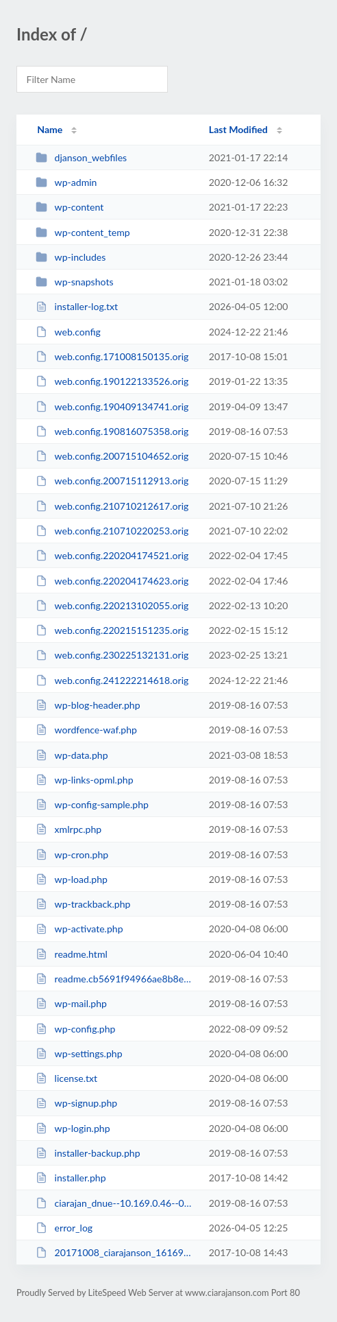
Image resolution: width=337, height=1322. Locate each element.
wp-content (69, 207)
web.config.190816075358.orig (112, 431)
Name (49, 129)
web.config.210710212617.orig (112, 506)
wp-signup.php (76, 1103)
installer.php (70, 1177)
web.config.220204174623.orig (112, 581)
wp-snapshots (74, 281)
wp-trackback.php (83, 904)
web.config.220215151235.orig (112, 630)
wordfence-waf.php (86, 729)
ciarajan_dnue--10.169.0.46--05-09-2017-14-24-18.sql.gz (116, 1203)
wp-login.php (73, 1128)
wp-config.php (75, 1029)
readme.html (72, 954)
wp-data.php (72, 755)
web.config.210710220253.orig (112, 530)
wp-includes (70, 257)
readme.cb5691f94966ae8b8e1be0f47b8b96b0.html (116, 978)
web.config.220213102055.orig (112, 605)
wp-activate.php (79, 928)
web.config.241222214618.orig (112, 680)
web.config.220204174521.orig (112, 555)
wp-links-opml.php (84, 780)
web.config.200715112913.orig (112, 480)
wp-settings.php (79, 1053)
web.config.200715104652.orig (112, 456)
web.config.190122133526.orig (112, 381)
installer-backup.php (88, 1153)
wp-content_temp (83, 232)
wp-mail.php (71, 1003)
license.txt (66, 1078)
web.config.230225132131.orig (112, 655)
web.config (68, 332)
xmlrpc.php (68, 829)
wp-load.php (72, 879)
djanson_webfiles (81, 157)
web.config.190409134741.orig (112, 406)
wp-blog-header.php (88, 705)
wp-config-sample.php (92, 804)
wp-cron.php (72, 854)
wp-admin (66, 182)
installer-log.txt (77, 306)
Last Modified (238, 129)
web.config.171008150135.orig (112, 356)
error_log (64, 1228)
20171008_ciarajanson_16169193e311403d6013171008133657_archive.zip (116, 1252)
